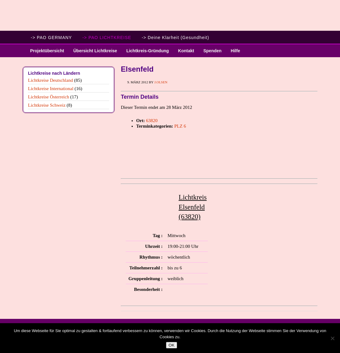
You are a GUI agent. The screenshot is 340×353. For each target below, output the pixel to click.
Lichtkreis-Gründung (145, 52)
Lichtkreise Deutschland (50, 80)
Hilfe (235, 50)
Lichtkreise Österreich (48, 96)
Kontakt (186, 50)
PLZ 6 (180, 126)
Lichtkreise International (50, 88)
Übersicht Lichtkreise (93, 52)
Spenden (212, 50)
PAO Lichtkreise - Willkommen (170, 15)
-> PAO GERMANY (51, 37)
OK (171, 345)
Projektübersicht (45, 52)
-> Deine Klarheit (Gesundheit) (175, 37)
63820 (152, 120)
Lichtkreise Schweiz (46, 105)
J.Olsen (160, 82)
